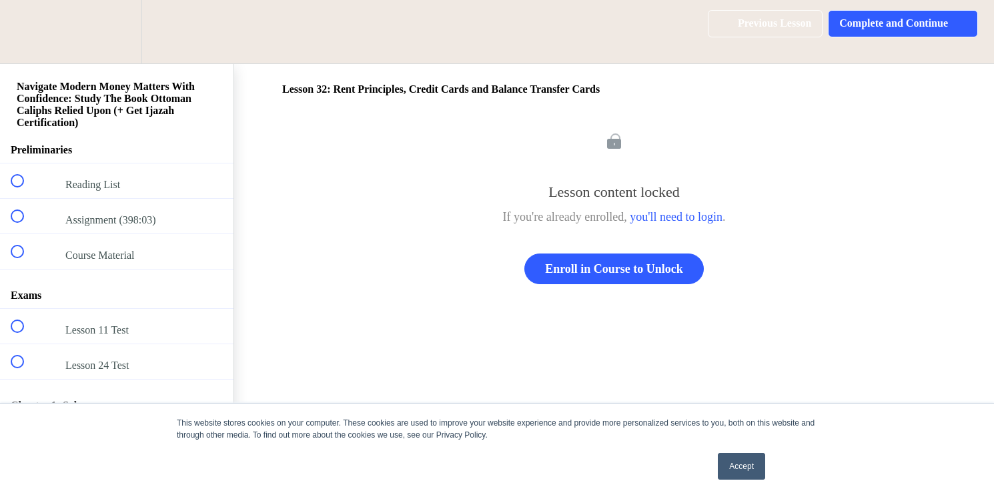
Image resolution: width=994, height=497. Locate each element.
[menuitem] (116, 31)
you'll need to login (676, 216)
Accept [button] (741, 466)
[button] (24, 31)
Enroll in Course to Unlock (614, 269)
